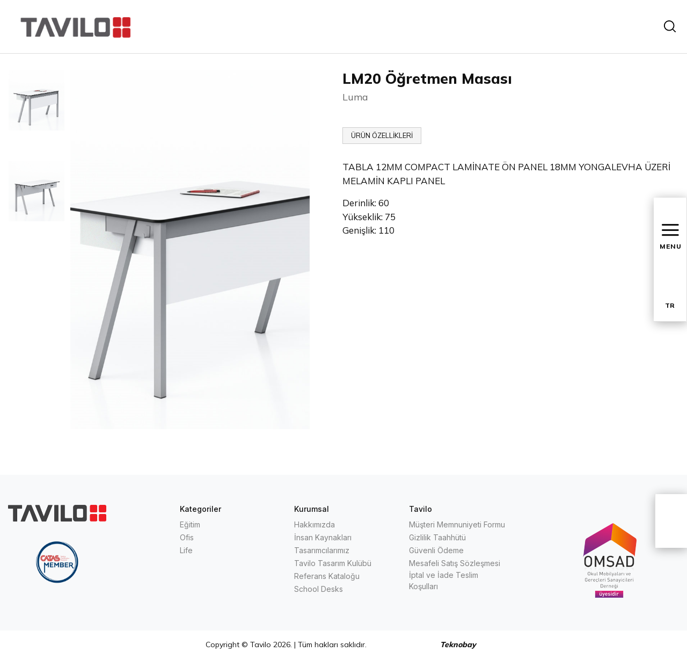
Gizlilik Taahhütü (437, 537)
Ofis (187, 537)
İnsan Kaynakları (323, 537)
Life (186, 550)
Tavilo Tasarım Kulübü (332, 563)
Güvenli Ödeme (436, 550)
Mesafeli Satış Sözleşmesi (454, 563)
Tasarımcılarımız (321, 550)
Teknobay (458, 644)
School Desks (318, 588)
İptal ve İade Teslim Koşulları (443, 580)
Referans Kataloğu (327, 576)
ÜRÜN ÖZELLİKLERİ (382, 135)
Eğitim (190, 524)
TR (670, 305)
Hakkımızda (314, 524)
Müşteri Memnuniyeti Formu (457, 524)
